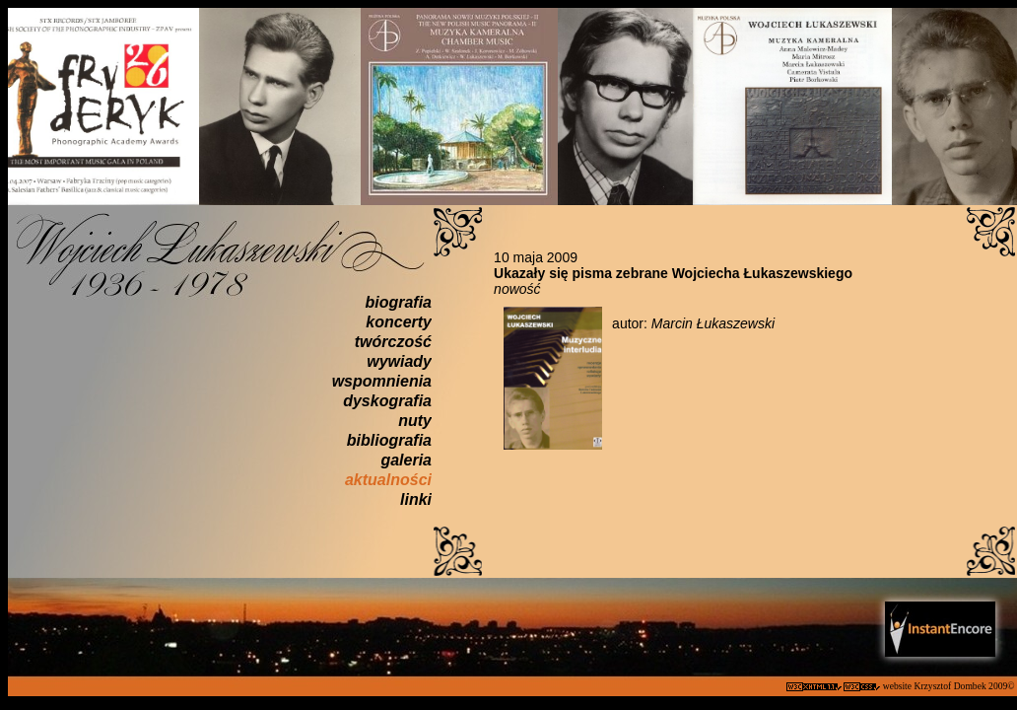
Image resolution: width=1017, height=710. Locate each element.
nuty (415, 420)
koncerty (399, 322)
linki (416, 499)
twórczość (393, 341)
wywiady (399, 361)
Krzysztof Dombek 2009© (965, 685)
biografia (398, 302)
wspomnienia (382, 381)
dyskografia (387, 400)
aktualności (388, 479)
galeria (406, 460)
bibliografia (389, 440)
